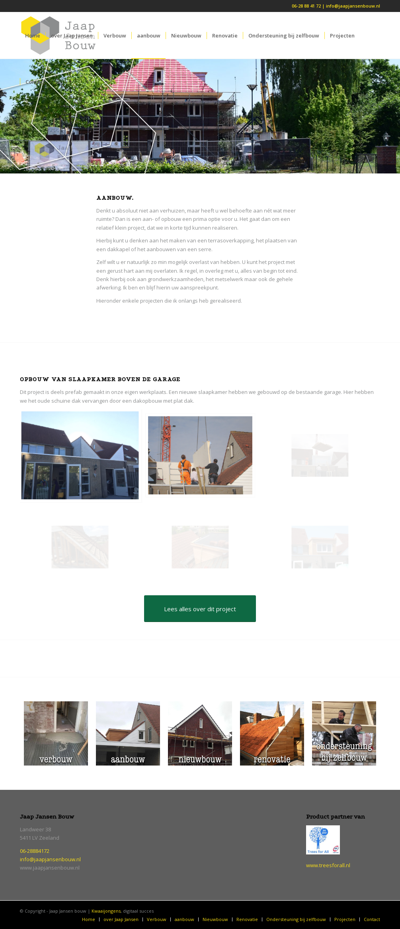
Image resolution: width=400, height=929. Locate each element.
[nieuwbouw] (200, 733)
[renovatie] (272, 733)
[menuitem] (32, 35)
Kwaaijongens (106, 911)
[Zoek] (58, 82)
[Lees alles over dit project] (200, 608)
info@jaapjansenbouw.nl (50, 859)
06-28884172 (34, 850)
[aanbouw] (128, 733)
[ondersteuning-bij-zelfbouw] (344, 733)
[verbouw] (56, 733)
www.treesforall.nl (328, 865)
